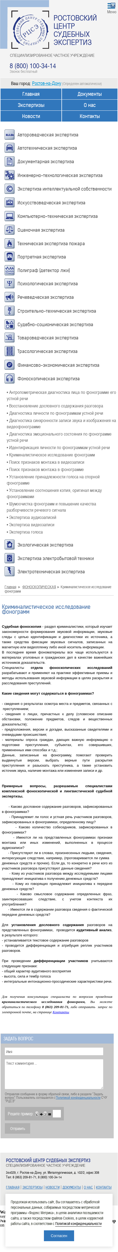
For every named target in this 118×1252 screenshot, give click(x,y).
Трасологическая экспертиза (48, 351)
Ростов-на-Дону (46, 83)
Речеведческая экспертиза (46, 297)
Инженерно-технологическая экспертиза (60, 175)
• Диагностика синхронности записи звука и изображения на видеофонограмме (61, 423)
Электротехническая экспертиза (51, 572)
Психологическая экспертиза (48, 284)
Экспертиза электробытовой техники (56, 558)
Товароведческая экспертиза (48, 338)
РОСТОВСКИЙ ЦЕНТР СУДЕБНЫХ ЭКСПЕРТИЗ (75, 29)
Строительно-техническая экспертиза (57, 311)
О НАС (88, 1187)
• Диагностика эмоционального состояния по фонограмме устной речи (59, 436)
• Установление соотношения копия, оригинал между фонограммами (54, 493)
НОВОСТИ (53, 1187)
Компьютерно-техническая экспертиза (58, 216)
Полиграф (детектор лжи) (44, 270)
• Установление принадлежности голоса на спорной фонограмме (53, 479)
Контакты (90, 116)
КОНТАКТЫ (104, 1187)
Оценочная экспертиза (41, 230)
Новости (31, 116)
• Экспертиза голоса (25, 531)
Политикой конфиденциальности (78, 1097)
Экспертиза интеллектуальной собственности (65, 189)
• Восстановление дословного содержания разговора (55, 405)
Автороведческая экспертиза (48, 135)
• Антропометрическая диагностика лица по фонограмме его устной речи (61, 395)
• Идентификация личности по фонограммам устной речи (58, 447)
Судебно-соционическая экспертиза (55, 325)
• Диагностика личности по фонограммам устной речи (55, 413)
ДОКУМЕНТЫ (72, 1187)
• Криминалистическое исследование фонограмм (51, 454)
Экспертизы (31, 105)
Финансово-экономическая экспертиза (58, 365)
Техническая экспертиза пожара (51, 244)
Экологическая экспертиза (45, 545)
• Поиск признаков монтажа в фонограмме (45, 469)
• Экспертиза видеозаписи (30, 524)
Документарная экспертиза (46, 162)
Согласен (59, 1236)
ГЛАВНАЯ (12, 1187)
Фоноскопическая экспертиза (49, 379)
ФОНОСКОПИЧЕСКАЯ (39, 586)
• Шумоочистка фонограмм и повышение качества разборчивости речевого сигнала (51, 506)
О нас (90, 105)
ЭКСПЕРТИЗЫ (32, 1187)
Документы (90, 94)
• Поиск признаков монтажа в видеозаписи (45, 462)
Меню (111, 11)
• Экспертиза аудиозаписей (31, 517)
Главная (31, 94)
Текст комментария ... (54, 1074)
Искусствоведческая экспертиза (51, 203)
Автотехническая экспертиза (47, 148)
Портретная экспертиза (42, 257)
